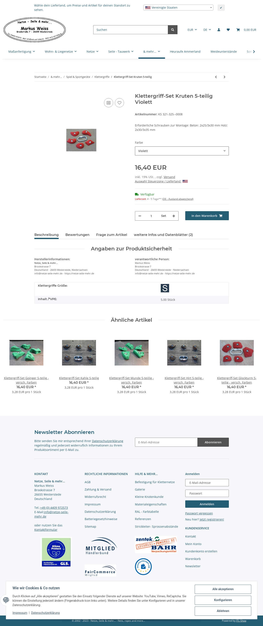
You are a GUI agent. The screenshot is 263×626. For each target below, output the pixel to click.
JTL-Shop (241, 620)
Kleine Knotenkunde (149, 497)
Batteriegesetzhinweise (101, 519)
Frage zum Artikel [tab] (111, 235)
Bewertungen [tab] (77, 235)
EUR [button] (190, 30)
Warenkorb (193, 559)
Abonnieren (213, 442)
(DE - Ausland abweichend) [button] (177, 199)
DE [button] (205, 30)
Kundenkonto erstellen (201, 551)
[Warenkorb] (246, 29)
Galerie (140, 489)
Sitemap (90, 526)
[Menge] (151, 215)
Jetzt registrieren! (212, 519)
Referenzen (143, 519)
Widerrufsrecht (95, 497)
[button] (218, 29)
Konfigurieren (223, 600)
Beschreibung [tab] (46, 235)
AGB (88, 482)
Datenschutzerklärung (107, 441)
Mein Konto (193, 544)
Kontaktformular (45, 530)
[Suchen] (130, 29)
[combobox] (178, 7)
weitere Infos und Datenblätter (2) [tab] (163, 235)
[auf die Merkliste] (119, 102)
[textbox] (178, 7)
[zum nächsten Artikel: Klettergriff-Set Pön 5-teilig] (224, 76)
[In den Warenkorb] (37, 90)
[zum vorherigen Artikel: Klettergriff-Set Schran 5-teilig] (216, 76)
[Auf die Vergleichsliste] (108, 102)
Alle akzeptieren (222, 589)
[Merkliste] (228, 29)
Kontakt (190, 536)
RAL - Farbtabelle (147, 512)
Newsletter (193, 566)
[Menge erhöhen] (173, 215)
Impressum (93, 504)
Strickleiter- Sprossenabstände (156, 526)
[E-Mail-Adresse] (166, 442)
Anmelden (207, 504)
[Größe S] (165, 288)
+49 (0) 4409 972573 (54, 508)
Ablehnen (223, 611)
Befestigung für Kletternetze (155, 482)
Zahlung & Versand (98, 489)
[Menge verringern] (139, 215)
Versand (169, 177)
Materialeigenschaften (151, 504)
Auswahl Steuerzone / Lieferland (161, 181)
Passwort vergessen (199, 513)
